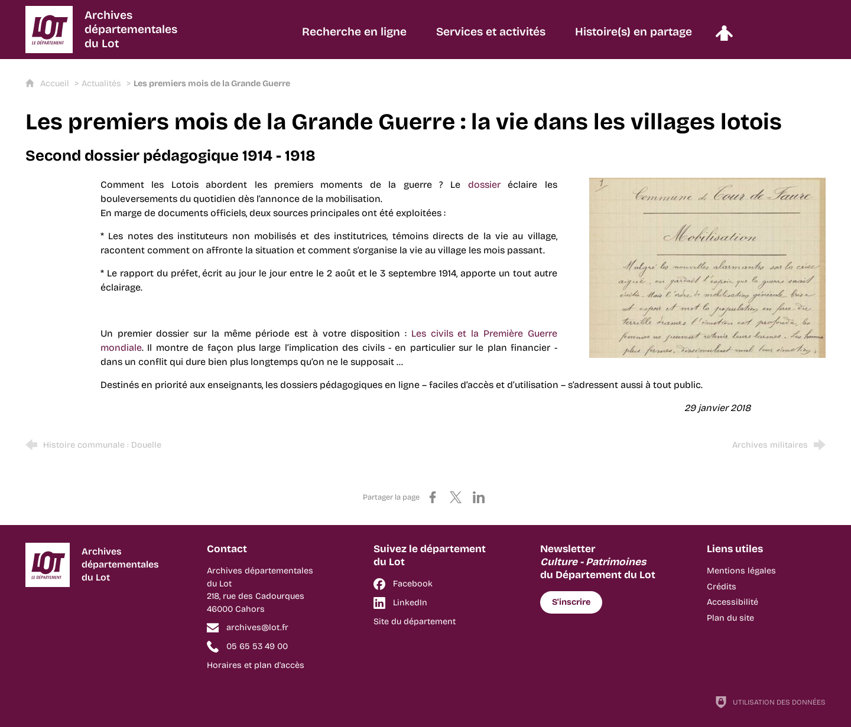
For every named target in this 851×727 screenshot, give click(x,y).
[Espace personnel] (724, 37)
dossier (484, 184)
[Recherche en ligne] (354, 37)
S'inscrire (571, 602)
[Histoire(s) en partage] (633, 37)
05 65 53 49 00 (257, 646)
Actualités (101, 84)
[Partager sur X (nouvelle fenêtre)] (456, 497)
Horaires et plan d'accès (255, 665)
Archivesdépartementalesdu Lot (131, 29)
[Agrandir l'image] (707, 266)
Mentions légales (741, 571)
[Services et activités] (490, 37)
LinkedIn (410, 603)
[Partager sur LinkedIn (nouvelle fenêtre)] (479, 497)
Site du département (414, 622)
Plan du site (730, 618)
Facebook (413, 584)
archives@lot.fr (257, 627)
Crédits (721, 587)
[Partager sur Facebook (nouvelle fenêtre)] (433, 497)
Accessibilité (732, 602)
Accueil (56, 84)
